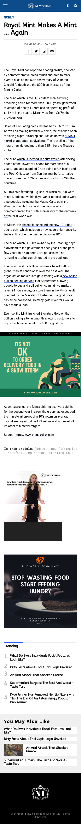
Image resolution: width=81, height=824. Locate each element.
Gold (57, 313)
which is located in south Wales (38, 159)
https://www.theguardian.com (34, 435)
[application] (33, 506)
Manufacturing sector (26, 452)
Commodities (45, 448)
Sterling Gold (61, 452)
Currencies (68, 448)
